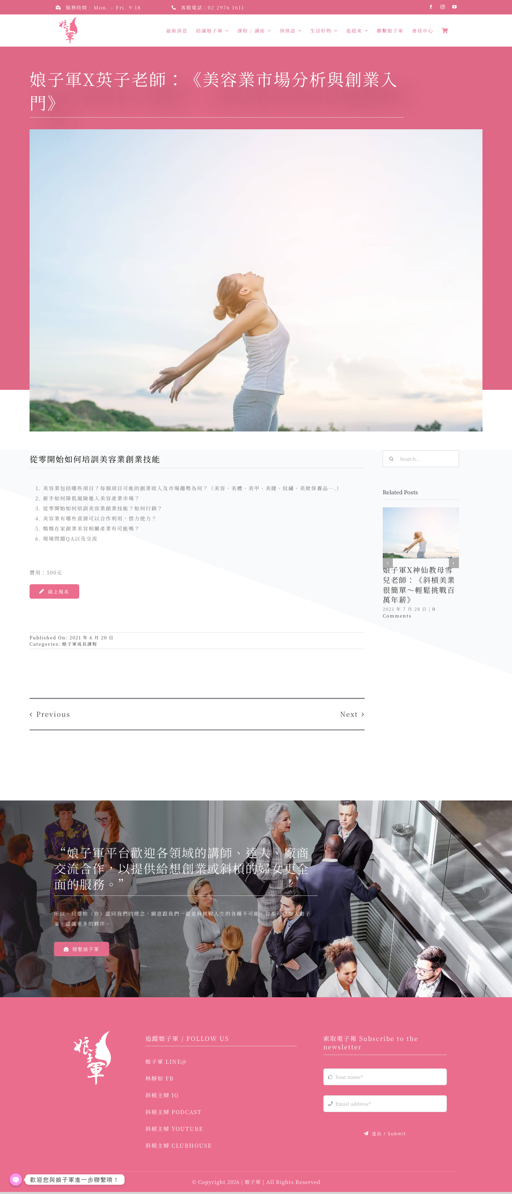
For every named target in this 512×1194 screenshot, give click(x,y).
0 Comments (409, 612)
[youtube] (454, 7)
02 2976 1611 (226, 7)
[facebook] (431, 7)
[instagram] (443, 7)
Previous (53, 708)
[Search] (391, 458)
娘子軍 (254, 1183)
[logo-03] (92, 1035)
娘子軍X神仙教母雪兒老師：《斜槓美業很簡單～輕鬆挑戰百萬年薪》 (419, 584)
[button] (388, 563)
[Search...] (421, 458)
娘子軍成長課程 (79, 644)
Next (349, 708)
